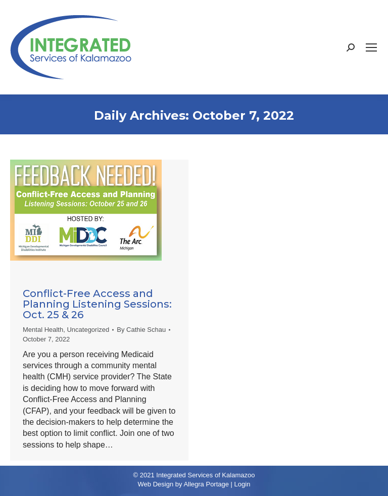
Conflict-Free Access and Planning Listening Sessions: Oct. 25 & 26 (97, 304)
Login (242, 484)
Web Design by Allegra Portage (183, 484)
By (141, 329)
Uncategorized (88, 329)
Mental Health (43, 329)
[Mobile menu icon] (371, 47)
